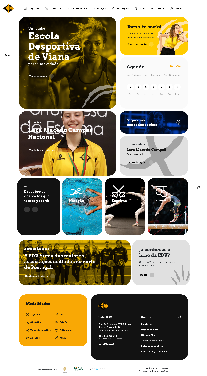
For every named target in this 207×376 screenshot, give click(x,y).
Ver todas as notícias (45, 150)
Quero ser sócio (140, 44)
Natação (101, 8)
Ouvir (147, 275)
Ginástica (55, 8)
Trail (143, 8)
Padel (178, 8)
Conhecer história (40, 276)
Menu (8, 55)
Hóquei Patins (79, 8)
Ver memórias (41, 76)
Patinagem (123, 8)
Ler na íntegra (140, 162)
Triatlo (160, 8)
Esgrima (34, 8)
